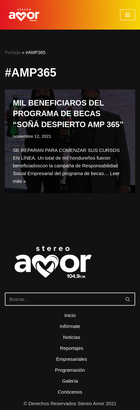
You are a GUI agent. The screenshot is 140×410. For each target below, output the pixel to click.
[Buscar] (63, 299)
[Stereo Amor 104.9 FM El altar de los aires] (24, 15)
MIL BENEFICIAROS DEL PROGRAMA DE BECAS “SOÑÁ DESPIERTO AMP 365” (68, 113)
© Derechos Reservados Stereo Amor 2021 (70, 403)
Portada (13, 52)
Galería (70, 381)
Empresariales (71, 359)
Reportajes (71, 348)
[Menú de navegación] (127, 14)
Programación (70, 370)
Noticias (71, 337)
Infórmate (70, 326)
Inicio (70, 315)
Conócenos (70, 392)
